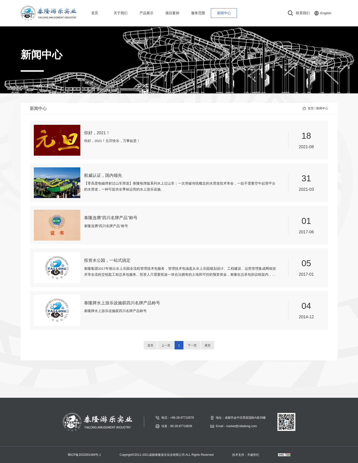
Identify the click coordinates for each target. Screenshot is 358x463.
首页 (94, 13)
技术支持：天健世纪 (245, 455)
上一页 (165, 345)
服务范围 (198, 13)
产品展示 (146, 13)
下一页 (192, 345)
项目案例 (172, 13)
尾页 (208, 345)
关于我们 (121, 13)
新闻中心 (224, 13)
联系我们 (303, 13)
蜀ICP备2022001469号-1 (84, 455)
